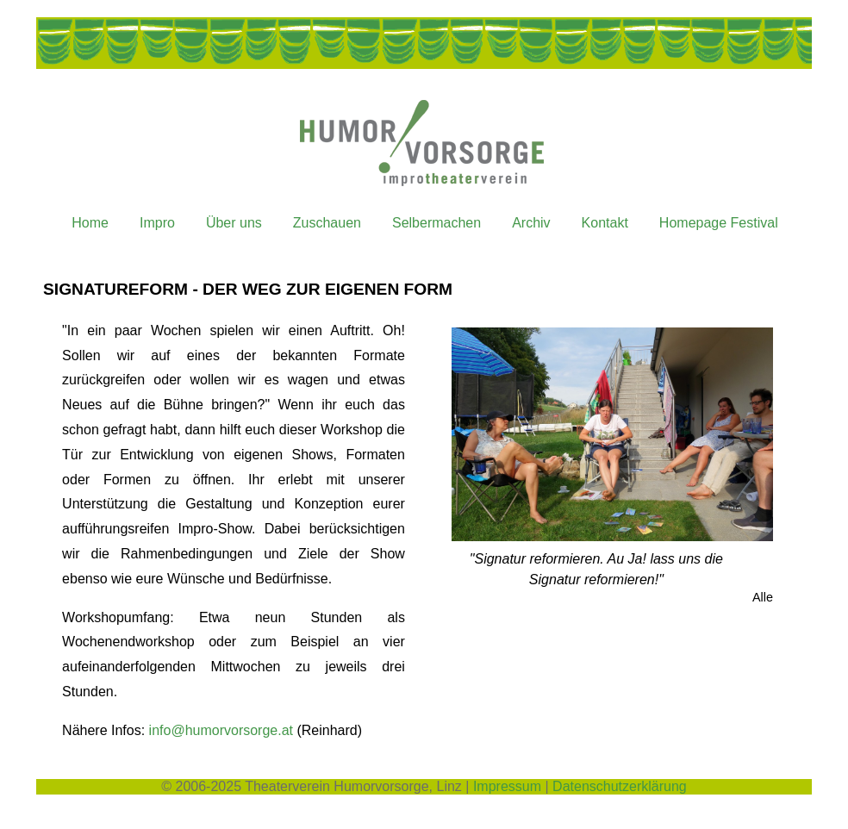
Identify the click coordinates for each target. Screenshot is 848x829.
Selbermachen (436, 222)
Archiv (531, 222)
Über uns (234, 222)
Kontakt (605, 222)
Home (90, 222)
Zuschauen (327, 222)
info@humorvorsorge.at (221, 730)
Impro (157, 222)
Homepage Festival (718, 222)
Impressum (507, 786)
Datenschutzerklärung (619, 786)
